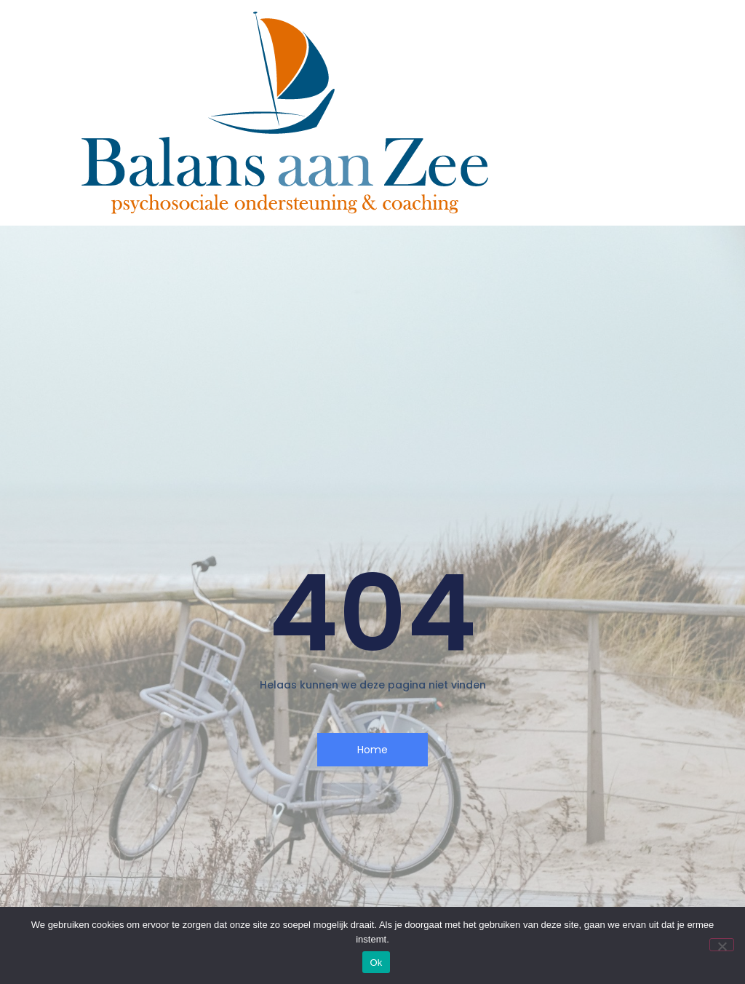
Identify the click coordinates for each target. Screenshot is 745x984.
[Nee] (721, 944)
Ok (376, 962)
